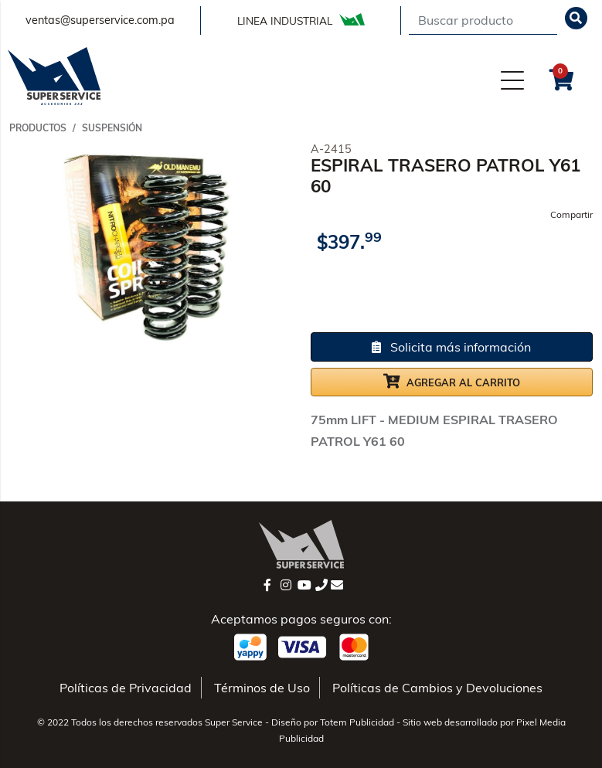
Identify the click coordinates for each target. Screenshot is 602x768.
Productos (37, 128)
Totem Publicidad (357, 722)
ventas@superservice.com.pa (100, 20)
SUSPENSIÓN (112, 128)
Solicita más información (451, 347)
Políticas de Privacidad (126, 687)
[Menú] (512, 79)
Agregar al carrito (451, 381)
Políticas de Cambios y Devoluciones (437, 687)
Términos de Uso (262, 687)
